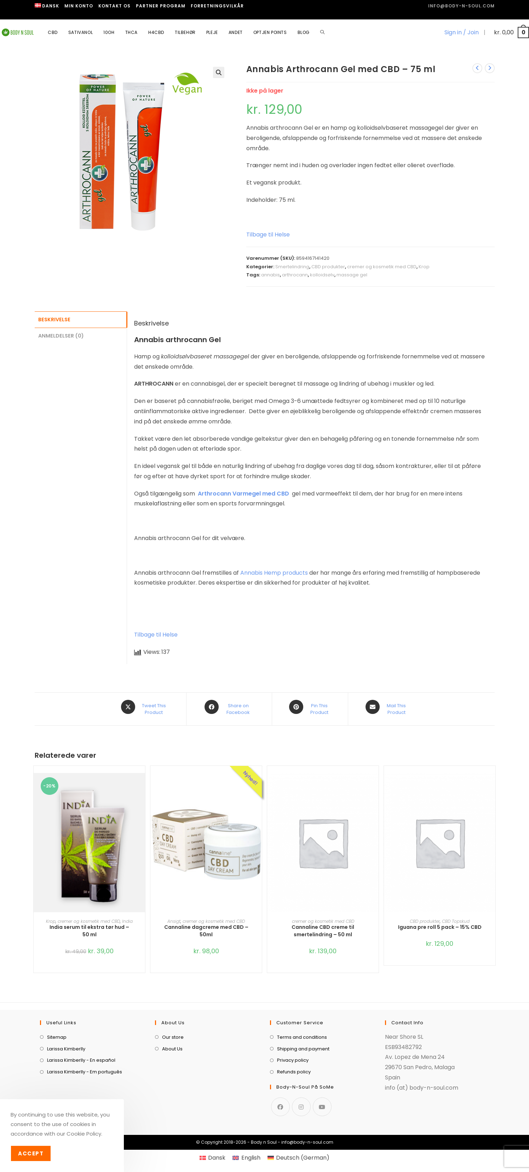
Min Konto (78, 6)
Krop (424, 266)
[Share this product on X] (145, 707)
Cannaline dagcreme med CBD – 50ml (206, 927)
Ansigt (173, 917)
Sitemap (57, 1033)
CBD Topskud (456, 917)
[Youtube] (322, 1102)
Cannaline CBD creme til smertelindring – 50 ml (323, 927)
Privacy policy (293, 1056)
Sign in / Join (461, 32)
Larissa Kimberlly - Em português (84, 1068)
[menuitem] (47, 6)
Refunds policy (294, 1068)
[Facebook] (280, 1102)
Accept (31, 1153)
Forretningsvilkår (217, 6)
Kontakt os (114, 6)
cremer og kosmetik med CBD (381, 266)
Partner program (160, 6)
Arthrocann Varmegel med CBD (243, 494)
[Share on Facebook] (229, 707)
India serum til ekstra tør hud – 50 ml (89, 927)
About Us (172, 1044)
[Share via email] (387, 707)
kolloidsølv (322, 274)
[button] (218, 72)
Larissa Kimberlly (66, 1044)
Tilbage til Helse (268, 234)
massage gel (352, 274)
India (127, 917)
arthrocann (295, 274)
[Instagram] (301, 1102)
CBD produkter (328, 266)
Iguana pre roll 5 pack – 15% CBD (440, 923)
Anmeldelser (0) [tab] (61, 334)
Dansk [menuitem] (216, 1153)
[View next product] (490, 68)
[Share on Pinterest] (310, 707)
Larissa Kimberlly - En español (81, 1056)
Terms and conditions (302, 1033)
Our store (173, 1033)
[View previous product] (477, 68)
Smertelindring (292, 266)
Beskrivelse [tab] (54, 319)
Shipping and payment (303, 1044)
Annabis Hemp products (274, 573)
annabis (270, 274)
